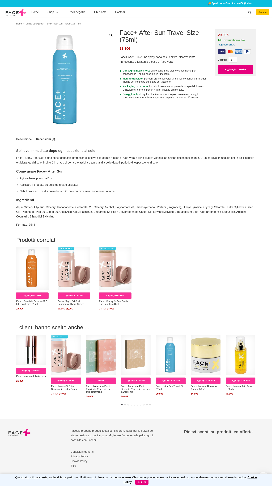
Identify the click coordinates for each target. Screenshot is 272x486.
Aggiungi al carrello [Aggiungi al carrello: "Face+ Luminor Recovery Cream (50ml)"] (206, 380)
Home (35, 12)
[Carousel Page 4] (131, 404)
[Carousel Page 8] (143, 404)
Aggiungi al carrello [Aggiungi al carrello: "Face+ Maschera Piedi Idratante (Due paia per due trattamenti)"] (136, 380)
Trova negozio (77, 12)
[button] (249, 12)
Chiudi (142, 482)
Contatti (120, 12)
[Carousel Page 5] (134, 404)
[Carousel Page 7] (140, 404)
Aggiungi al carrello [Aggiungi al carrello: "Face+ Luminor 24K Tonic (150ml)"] (241, 380)
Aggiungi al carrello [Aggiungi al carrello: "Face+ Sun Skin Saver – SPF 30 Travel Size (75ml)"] (32, 295)
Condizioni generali (82, 451)
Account (262, 12)
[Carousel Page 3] (128, 404)
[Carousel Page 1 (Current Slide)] (122, 404)
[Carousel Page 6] (137, 404)
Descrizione (24, 139)
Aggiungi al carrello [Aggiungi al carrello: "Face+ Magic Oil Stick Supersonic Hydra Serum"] (74, 295)
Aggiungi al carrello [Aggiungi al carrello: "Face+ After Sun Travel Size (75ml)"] (171, 380)
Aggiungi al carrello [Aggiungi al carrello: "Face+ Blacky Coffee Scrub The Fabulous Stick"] (115, 295)
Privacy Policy (79, 456)
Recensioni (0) (45, 139)
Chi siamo (100, 12)
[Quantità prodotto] (232, 59)
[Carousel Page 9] (147, 404)
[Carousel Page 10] (150, 404)
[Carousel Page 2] (125, 404)
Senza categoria (34, 23)
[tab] (24, 139)
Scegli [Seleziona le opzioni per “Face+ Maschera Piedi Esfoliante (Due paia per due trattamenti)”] (101, 380)
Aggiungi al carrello (235, 69)
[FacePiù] (15, 12)
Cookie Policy (79, 461)
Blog (73, 465)
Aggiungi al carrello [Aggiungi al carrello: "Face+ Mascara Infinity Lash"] (31, 371)
